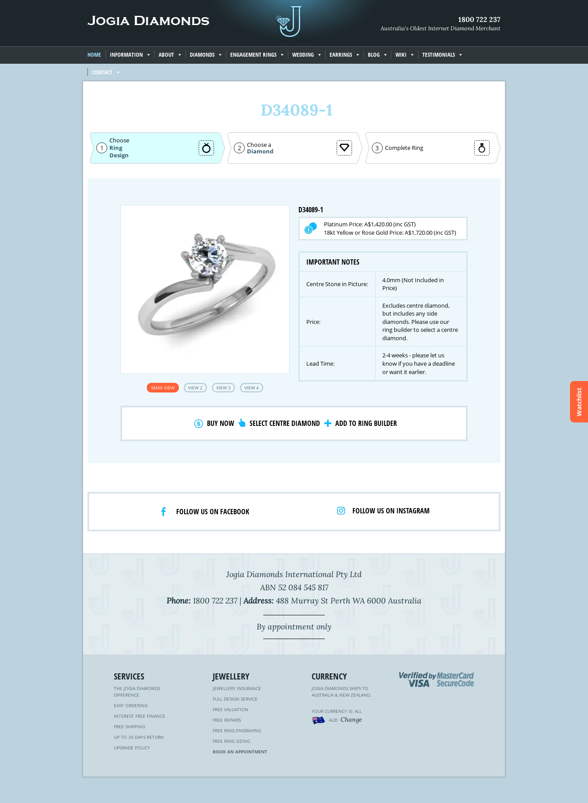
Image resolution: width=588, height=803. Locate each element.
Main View (162, 388)
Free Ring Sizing (231, 741)
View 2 (195, 388)
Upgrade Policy (132, 748)
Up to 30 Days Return (139, 737)
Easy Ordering (131, 705)
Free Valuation (230, 709)
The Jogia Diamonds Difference (137, 691)
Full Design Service (235, 699)
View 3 (223, 388)
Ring (115, 148)
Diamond (260, 151)
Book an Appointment (240, 751)
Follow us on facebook (212, 511)
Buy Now (220, 423)
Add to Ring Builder (366, 423)
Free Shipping (129, 726)
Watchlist (579, 401)
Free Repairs (227, 720)
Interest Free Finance (139, 716)
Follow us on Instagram (391, 511)
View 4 (251, 388)
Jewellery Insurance (237, 688)
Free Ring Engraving (237, 730)
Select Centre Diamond (285, 423)
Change (351, 719)
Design (119, 155)
